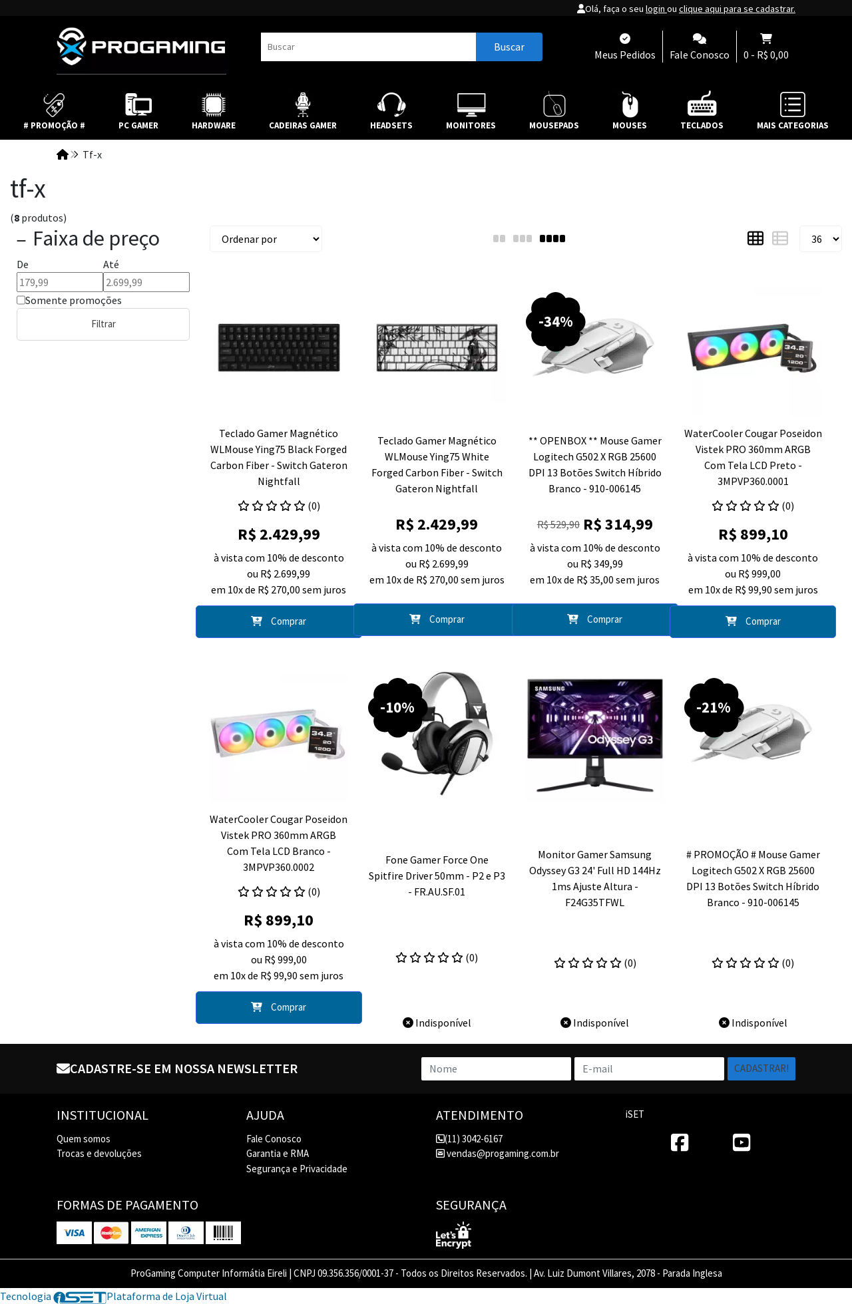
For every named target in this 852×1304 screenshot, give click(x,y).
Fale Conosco (274, 1138)
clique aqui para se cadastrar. (737, 9)
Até (111, 264)
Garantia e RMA (277, 1153)
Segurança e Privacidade (296, 1168)
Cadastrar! (761, 1068)
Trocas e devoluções (99, 1153)
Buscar (509, 46)
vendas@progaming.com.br (497, 1153)
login (656, 9)
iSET (635, 1114)
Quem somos (83, 1138)
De (23, 264)
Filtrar (103, 323)
